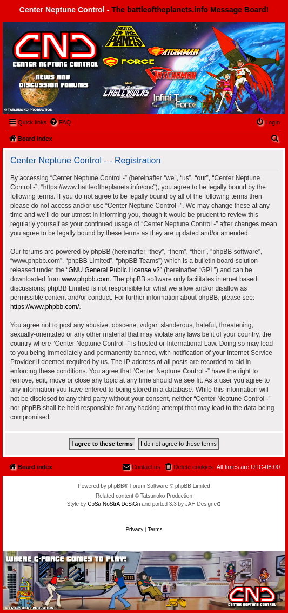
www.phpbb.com (85, 279)
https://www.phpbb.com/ (44, 307)
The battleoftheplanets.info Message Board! (190, 9)
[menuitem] (60, 122)
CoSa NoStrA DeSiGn (114, 504)
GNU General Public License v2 (113, 270)
